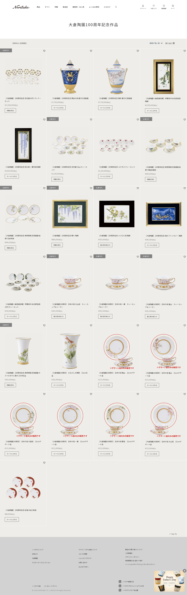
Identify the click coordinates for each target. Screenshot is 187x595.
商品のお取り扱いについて (133, 549)
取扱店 (65, 7)
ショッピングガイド (85, 558)
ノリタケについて (37, 550)
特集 (56, 7)
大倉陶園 (35, 558)
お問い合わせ (83, 562)
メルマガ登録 (83, 554)
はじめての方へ (84, 567)
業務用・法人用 (78, 7)
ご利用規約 (128, 553)
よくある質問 (94, 7)
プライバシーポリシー (132, 557)
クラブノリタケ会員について (88, 550)
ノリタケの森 (36, 586)
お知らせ (35, 554)
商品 (38, 7)
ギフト (47, 7)
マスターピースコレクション (41, 562)
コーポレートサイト (50, 586)
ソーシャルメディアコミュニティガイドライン (140, 564)
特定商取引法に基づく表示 (133, 561)
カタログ (107, 7)
